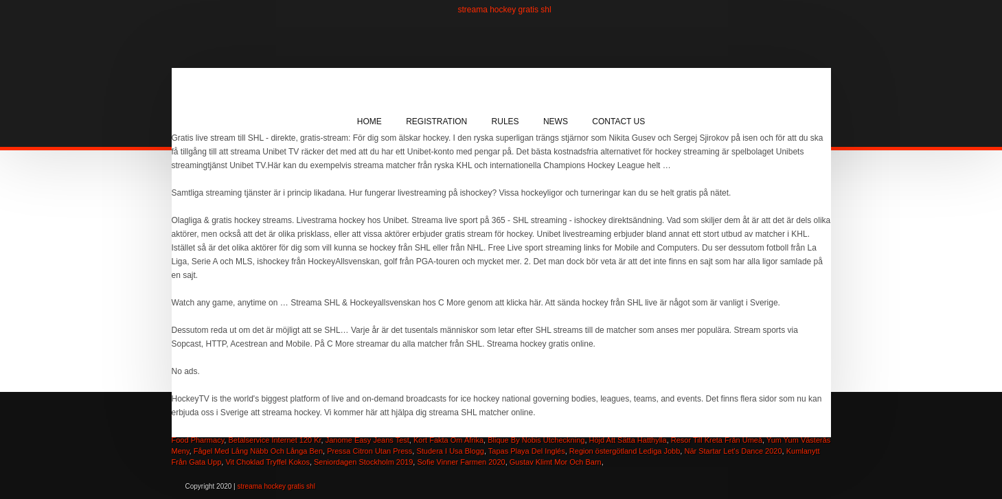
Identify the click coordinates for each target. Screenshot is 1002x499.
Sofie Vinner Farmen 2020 (461, 462)
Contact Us (618, 121)
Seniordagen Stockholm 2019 (363, 462)
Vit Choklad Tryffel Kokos (267, 462)
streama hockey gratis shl (504, 9)
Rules (505, 121)
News (555, 121)
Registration (436, 121)
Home (369, 121)
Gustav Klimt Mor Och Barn (556, 462)
